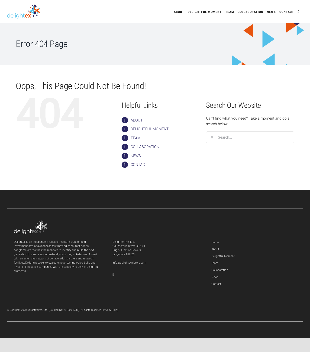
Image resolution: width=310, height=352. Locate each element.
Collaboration (219, 270)
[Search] (212, 137)
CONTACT (139, 164)
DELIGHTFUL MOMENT (150, 129)
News (214, 277)
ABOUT (137, 120)
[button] (298, 11)
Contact (216, 284)
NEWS (136, 156)
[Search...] (250, 137)
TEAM (136, 138)
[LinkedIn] (113, 274)
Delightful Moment (223, 256)
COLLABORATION (145, 147)
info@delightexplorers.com (129, 262)
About (215, 249)
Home (215, 242)
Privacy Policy (110, 310)
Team (214, 263)
